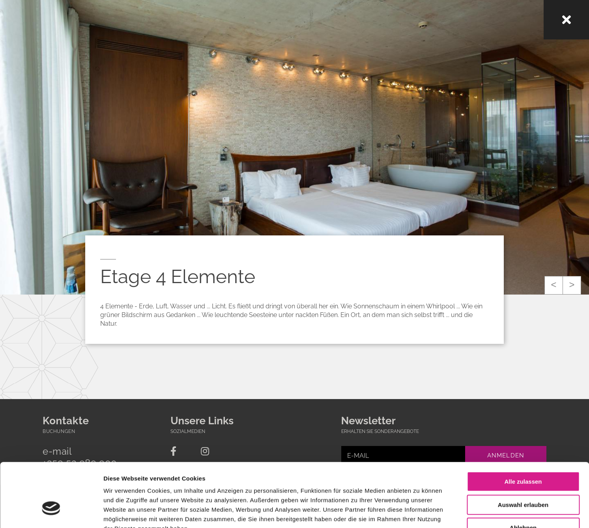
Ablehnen (523, 477)
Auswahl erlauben (523, 455)
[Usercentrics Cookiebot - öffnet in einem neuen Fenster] (51, 513)
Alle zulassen (523, 431)
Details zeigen (419, 512)
